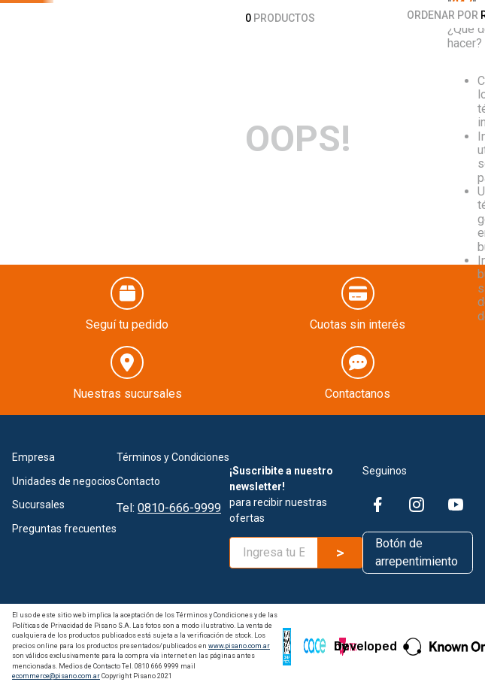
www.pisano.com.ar (239, 639)
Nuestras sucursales (127, 387)
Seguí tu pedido (127, 318)
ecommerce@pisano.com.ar (56, 670)
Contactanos (357, 387)
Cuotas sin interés (357, 318)
